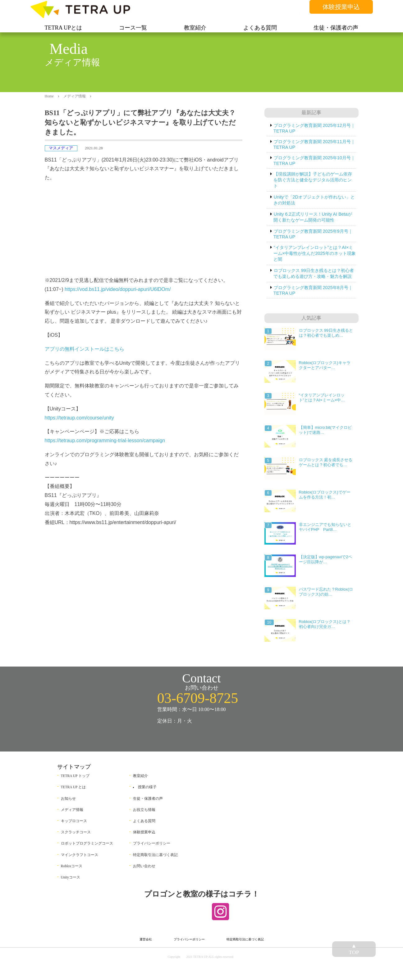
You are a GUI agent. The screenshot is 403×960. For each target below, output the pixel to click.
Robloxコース (72, 866)
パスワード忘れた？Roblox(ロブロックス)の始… (326, 592)
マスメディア (61, 148)
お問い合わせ (144, 866)
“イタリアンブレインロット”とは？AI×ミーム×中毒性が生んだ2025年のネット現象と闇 (314, 253)
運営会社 (146, 939)
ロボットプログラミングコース (87, 843)
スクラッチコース (76, 832)
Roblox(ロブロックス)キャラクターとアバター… (324, 365)
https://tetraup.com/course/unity (79, 417)
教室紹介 (140, 776)
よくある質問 (144, 821)
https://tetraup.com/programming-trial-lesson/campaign (105, 440)
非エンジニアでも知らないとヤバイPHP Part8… (325, 527)
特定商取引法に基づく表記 (155, 855)
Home (49, 96)
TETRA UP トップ (75, 776)
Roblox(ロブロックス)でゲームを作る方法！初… (324, 494)
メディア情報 (74, 96)
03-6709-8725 (197, 698)
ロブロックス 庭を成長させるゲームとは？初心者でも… (326, 462)
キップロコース (74, 821)
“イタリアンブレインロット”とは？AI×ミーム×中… (322, 397)
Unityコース (70, 877)
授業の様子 (147, 787)
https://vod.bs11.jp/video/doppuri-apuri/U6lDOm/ (118, 289)
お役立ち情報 (144, 810)
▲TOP (354, 949)
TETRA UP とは (73, 787)
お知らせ (68, 798)
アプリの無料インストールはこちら (84, 349)
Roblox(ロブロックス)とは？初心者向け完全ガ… (324, 624)
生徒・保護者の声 (148, 798)
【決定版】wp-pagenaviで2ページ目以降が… (325, 559)
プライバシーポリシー (151, 843)
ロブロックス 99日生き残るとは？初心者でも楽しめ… (326, 333)
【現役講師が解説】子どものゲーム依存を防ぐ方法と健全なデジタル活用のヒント (312, 179)
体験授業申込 (341, 6)
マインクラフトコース (79, 855)
